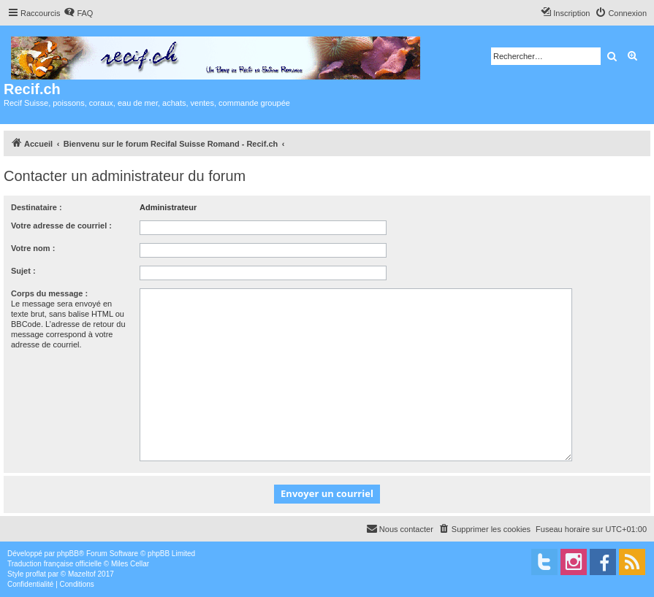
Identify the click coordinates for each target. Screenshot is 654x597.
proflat (36, 574)
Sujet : (23, 270)
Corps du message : (49, 293)
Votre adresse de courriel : (61, 225)
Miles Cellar (130, 564)
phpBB (68, 554)
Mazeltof (82, 574)
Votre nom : (33, 248)
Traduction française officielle (54, 564)
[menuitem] (78, 13)
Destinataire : (36, 207)
